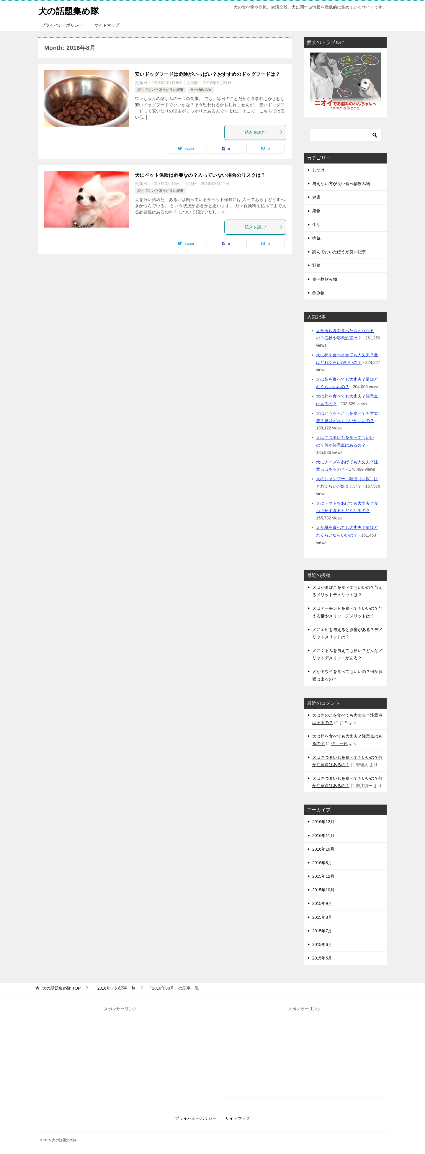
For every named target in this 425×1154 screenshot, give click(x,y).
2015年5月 (322, 958)
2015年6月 (322, 944)
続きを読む (264, 132)
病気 (316, 238)
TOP (61, 988)
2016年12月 (323, 821)
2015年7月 (322, 931)
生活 (316, 224)
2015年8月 (322, 917)
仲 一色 (339, 743)
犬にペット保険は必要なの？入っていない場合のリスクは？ (200, 175)
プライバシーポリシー (62, 25)
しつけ (318, 170)
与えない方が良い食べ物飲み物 (341, 183)
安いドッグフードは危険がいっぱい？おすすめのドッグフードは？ (207, 74)
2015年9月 (322, 903)
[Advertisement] (120, 1054)
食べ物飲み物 (201, 90)
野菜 (316, 265)
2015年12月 (323, 876)
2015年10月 (323, 889)
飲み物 (318, 292)
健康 (316, 197)
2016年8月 (322, 862)
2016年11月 (323, 835)
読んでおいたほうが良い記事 (161, 90)
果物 (316, 211)
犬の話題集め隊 (69, 10)
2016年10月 (323, 849)
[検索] (345, 135)
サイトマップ (106, 25)
